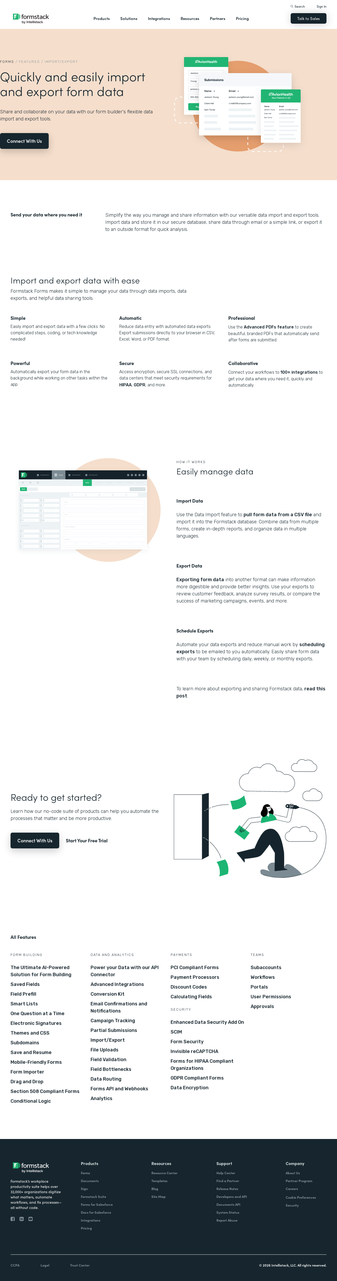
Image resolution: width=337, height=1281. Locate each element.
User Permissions (271, 997)
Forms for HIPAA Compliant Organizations (202, 1064)
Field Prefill (23, 994)
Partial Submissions (114, 1030)
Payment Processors (195, 977)
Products (101, 18)
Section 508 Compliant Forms (45, 1091)
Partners (217, 18)
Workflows (263, 977)
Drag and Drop (27, 1082)
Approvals (262, 1006)
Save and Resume (31, 1052)
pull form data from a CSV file (278, 515)
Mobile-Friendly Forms (36, 1062)
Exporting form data (200, 580)
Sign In (321, 6)
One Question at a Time (38, 1013)
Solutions (128, 18)
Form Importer (27, 1072)
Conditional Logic (31, 1101)
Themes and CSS (30, 1033)
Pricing (242, 18)
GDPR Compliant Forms (197, 1078)
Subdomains (25, 1043)
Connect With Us (24, 141)
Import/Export (108, 1040)
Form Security (187, 1042)
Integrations (159, 18)
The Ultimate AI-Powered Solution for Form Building (41, 971)
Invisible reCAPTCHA (194, 1051)
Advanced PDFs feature (269, 327)
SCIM (176, 1032)
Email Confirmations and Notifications (119, 1007)
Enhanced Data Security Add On (207, 1022)
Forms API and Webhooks (119, 1089)
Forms (7, 62)
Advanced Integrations (117, 984)
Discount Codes (189, 987)
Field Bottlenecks (111, 1069)
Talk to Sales (308, 18)
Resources (190, 18)
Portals (259, 987)
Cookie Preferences (301, 1197)
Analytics (101, 1098)
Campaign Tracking (113, 1021)
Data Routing (106, 1079)
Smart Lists (24, 1004)
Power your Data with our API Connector (125, 971)
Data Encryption (190, 1088)
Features (29, 62)
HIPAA (125, 384)
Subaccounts (266, 967)
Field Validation (108, 1059)
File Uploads (104, 1050)
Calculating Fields (191, 997)
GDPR (139, 384)
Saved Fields (25, 984)
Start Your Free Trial (87, 840)
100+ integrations (299, 372)
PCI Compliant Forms (195, 967)
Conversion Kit (108, 994)
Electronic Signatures (36, 1023)
